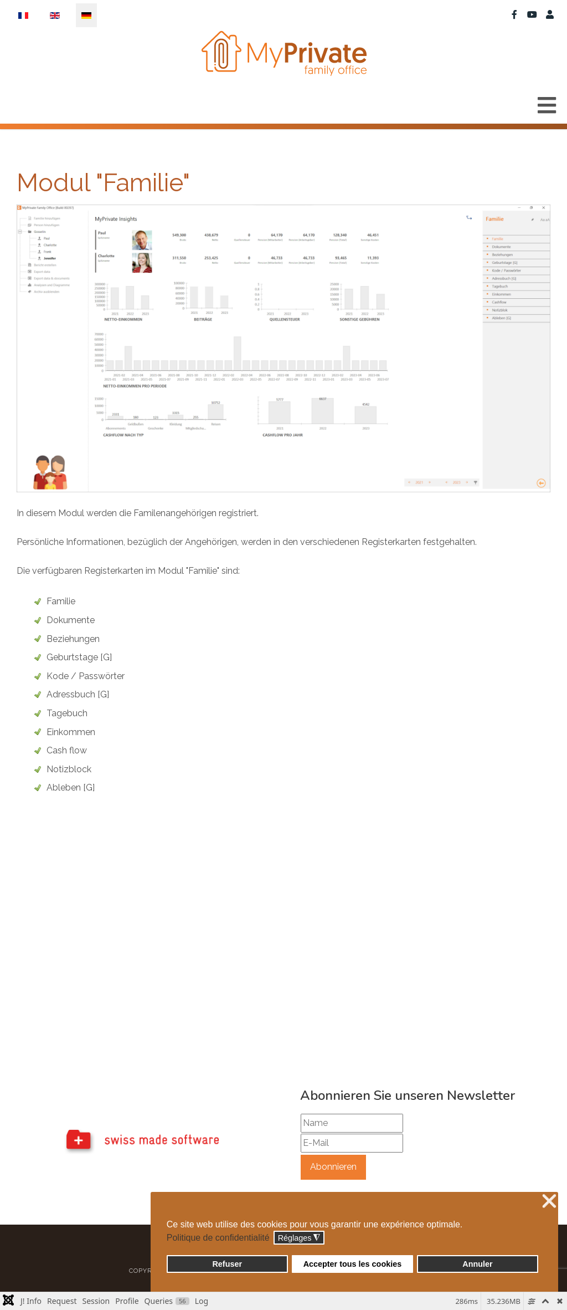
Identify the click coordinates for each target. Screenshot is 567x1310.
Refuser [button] (227, 1264)
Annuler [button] (477, 1264)
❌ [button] (549, 1201)
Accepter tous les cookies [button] (352, 1264)
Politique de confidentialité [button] (218, 1237)
